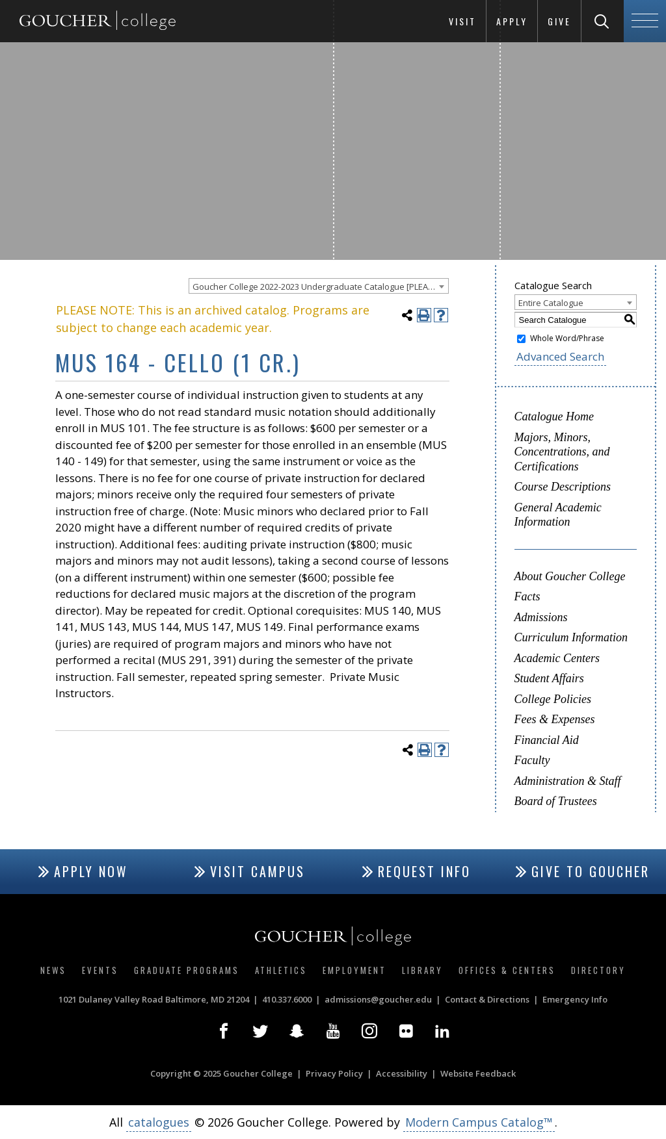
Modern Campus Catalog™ (479, 1122)
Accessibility (401, 1073)
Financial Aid (546, 740)
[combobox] (319, 286)
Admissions (541, 617)
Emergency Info (574, 999)
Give (559, 21)
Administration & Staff (567, 780)
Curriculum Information (571, 637)
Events (100, 970)
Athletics (281, 970)
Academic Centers (557, 658)
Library (422, 970)
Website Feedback (478, 1073)
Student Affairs (549, 678)
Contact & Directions (487, 999)
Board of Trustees (555, 801)
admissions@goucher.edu (378, 999)
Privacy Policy (334, 1073)
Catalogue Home (554, 416)
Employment (354, 970)
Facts (527, 596)
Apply (511, 21)
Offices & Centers (507, 970)
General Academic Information (558, 515)
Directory (598, 970)
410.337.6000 (287, 999)
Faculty (532, 760)
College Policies (552, 699)
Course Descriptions (562, 486)
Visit (462, 21)
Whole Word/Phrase (567, 338)
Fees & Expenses (554, 719)
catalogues (158, 1122)
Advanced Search (560, 356)
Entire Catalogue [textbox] (550, 303)
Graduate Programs (186, 970)
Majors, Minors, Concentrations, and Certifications (562, 452)
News (53, 970)
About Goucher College (570, 576)
